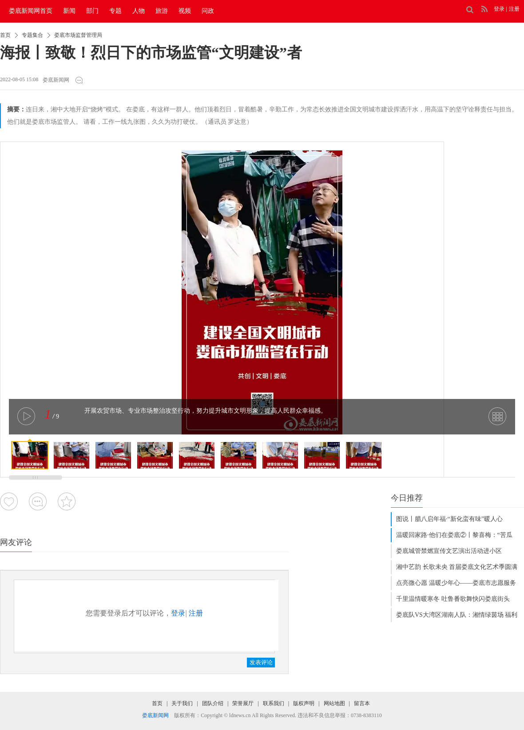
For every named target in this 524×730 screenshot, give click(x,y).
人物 (138, 11)
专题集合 (32, 35)
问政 (208, 11)
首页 (5, 35)
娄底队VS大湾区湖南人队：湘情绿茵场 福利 (456, 615)
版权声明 (303, 703)
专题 (115, 11)
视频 (185, 11)
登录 (499, 9)
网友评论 (16, 542)
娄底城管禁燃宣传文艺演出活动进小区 (449, 551)
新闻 (69, 11)
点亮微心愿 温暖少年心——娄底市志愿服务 (456, 583)
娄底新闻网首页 (30, 11)
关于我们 (182, 703)
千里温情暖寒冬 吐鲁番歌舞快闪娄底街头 (453, 599)
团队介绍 (212, 703)
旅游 (161, 11)
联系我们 (273, 703)
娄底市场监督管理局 (78, 35)
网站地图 (334, 703)
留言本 (362, 703)
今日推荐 (407, 497)
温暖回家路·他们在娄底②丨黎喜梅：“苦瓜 (454, 535)
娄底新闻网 (56, 80)
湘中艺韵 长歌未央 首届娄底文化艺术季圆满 (456, 567)
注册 (514, 9)
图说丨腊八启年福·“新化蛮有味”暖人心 (449, 519)
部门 (92, 11)
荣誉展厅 (243, 703)
